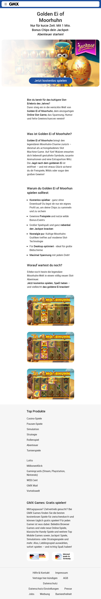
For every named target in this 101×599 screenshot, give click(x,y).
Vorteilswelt (33, 491)
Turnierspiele (34, 450)
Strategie (32, 434)
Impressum (61, 572)
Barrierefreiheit (63, 594)
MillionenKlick (34, 465)
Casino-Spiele (34, 418)
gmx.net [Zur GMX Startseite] (14, 4)
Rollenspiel (33, 440)
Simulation (33, 429)
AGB (65, 578)
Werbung (45, 594)
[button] (5, 4)
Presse (68, 588)
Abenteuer (32, 445)
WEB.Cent (32, 480)
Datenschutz (50, 583)
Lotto (30, 460)
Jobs (31, 594)
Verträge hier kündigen (45, 578)
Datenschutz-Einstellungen (44, 588)
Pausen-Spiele (34, 424)
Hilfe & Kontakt (41, 572)
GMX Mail (32, 485)
